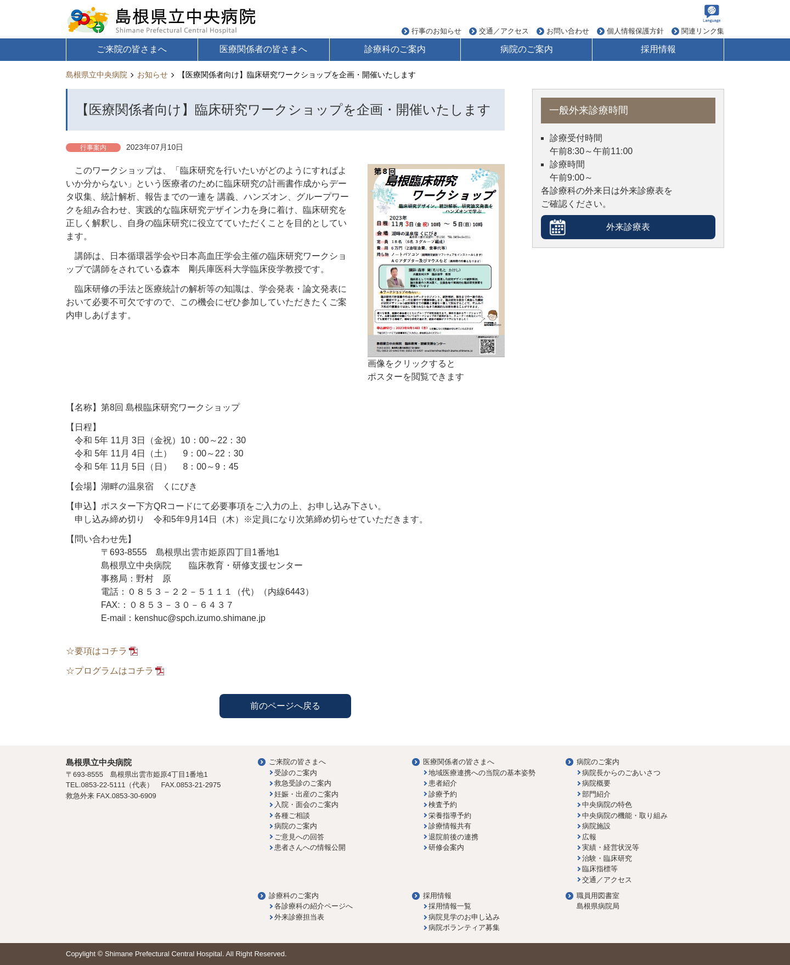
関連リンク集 (702, 31)
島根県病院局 (598, 906)
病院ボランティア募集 (464, 927)
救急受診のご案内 (302, 783)
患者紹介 (442, 783)
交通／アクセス (504, 31)
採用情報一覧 (449, 906)
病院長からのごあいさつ (621, 773)
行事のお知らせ (436, 31)
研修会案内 (446, 847)
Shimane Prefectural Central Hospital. (164, 954)
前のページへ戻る (285, 705)
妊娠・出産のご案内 (306, 794)
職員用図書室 (598, 895)
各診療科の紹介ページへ (313, 906)
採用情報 (658, 49)
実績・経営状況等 (610, 847)
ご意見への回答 (299, 837)
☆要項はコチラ (96, 651)
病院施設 (596, 826)
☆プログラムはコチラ (110, 670)
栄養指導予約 (449, 815)
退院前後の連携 (453, 837)
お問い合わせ (567, 31)
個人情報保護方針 (635, 31)
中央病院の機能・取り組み (625, 815)
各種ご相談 (292, 815)
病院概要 (596, 783)
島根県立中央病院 (96, 74)
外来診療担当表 (299, 917)
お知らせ (152, 74)
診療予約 (442, 794)
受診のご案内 (295, 773)
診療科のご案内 (395, 49)
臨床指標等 (600, 869)
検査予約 (442, 804)
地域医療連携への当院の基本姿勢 (481, 773)
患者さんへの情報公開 (310, 847)
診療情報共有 (449, 826)
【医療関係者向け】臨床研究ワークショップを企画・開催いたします (297, 74)
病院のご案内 (526, 49)
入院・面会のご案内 (306, 804)
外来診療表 (628, 227)
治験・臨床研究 (607, 858)
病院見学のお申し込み (464, 917)
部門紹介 (596, 794)
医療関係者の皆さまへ (263, 49)
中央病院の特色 (607, 804)
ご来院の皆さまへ (132, 49)
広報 (589, 837)
